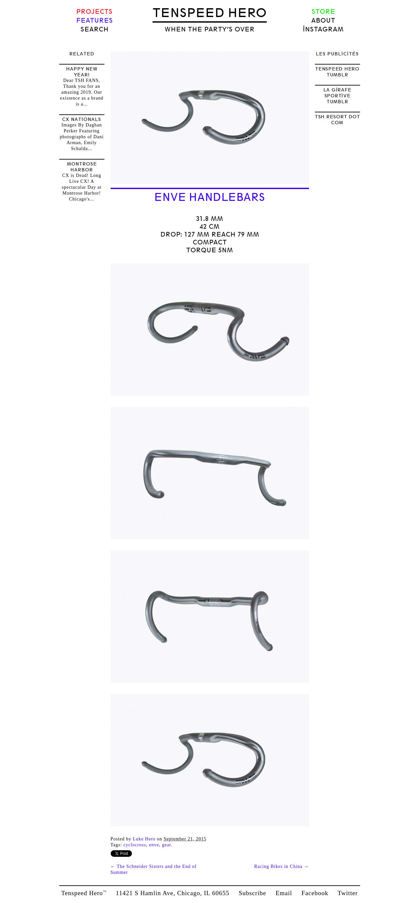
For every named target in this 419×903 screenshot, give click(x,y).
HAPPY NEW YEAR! (82, 71)
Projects (94, 11)
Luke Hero (144, 838)
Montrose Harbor (82, 166)
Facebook (314, 893)
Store (323, 11)
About (323, 20)
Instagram (323, 29)
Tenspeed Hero (210, 13)
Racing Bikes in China (278, 866)
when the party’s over (210, 29)
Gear (166, 844)
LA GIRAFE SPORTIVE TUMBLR (337, 95)
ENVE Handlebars (209, 197)
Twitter (347, 893)
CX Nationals (81, 119)
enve (154, 844)
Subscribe (252, 893)
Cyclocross (134, 844)
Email (284, 893)
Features (94, 20)
